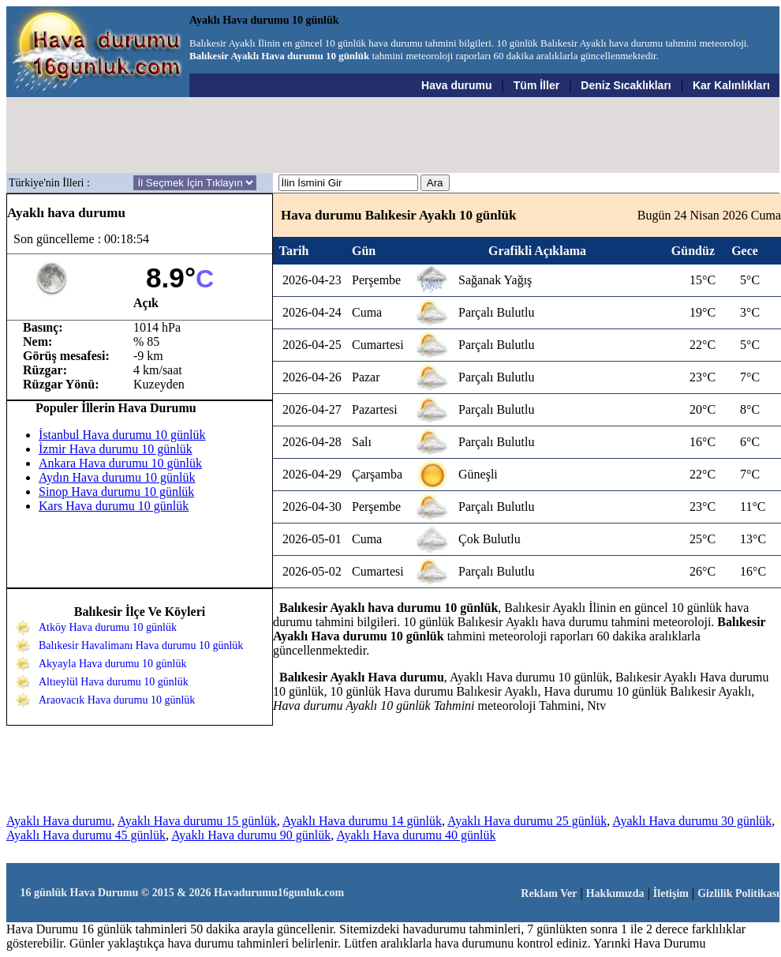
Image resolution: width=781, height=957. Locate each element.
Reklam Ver (549, 893)
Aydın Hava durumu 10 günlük (117, 477)
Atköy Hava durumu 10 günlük (108, 627)
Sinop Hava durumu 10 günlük (116, 491)
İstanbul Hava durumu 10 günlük (122, 434)
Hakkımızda (615, 893)
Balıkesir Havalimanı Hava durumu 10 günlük (141, 645)
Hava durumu (456, 85)
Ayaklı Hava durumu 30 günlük (692, 821)
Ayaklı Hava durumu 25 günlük (527, 821)
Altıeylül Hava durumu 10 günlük (114, 682)
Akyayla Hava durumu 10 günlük (112, 664)
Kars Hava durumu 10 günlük (114, 505)
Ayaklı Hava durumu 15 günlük (197, 821)
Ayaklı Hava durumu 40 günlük (415, 835)
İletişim (671, 893)
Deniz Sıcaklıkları (626, 85)
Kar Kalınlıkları (731, 85)
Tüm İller (536, 85)
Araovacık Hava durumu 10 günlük (117, 700)
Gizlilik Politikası (738, 893)
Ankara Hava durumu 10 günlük (120, 463)
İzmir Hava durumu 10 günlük (115, 449)
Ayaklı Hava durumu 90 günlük (251, 835)
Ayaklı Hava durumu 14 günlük (362, 821)
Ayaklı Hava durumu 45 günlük (86, 835)
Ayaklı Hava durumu (59, 821)
